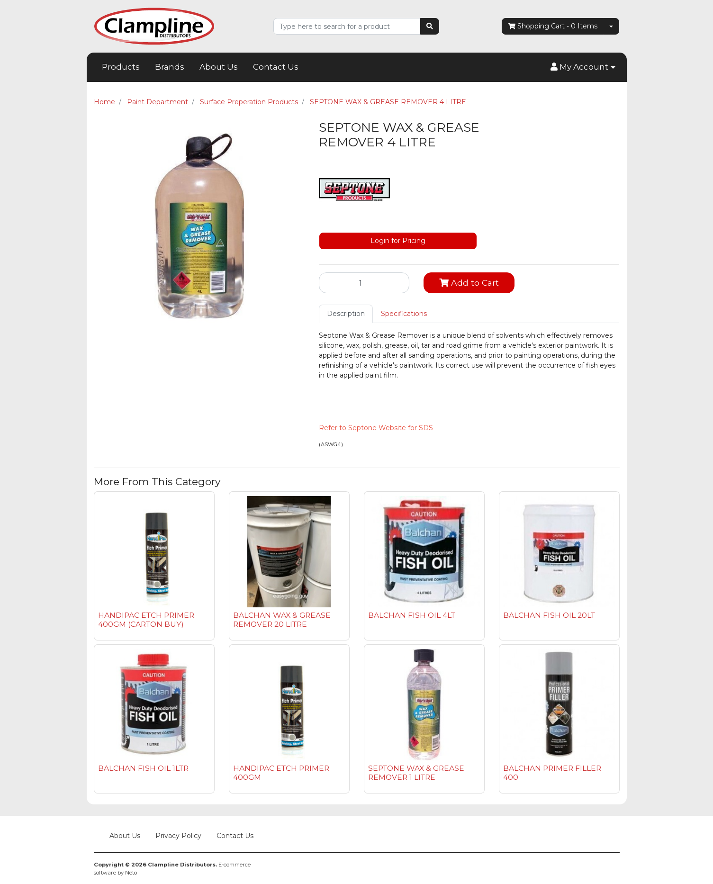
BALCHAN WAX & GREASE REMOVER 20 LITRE (282, 620)
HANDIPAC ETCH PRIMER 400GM (281, 773)
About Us (218, 67)
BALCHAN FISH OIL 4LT (411, 615)
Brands (169, 67)
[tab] (346, 314)
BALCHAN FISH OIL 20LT (549, 615)
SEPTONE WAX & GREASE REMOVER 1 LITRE (416, 773)
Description (346, 313)
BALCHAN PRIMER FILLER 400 (552, 773)
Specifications (404, 313)
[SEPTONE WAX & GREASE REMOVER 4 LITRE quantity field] (364, 282)
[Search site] (429, 26)
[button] (583, 67)
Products (121, 67)
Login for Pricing (397, 240)
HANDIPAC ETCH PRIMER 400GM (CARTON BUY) (146, 620)
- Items (552, 26)
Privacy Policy (178, 835)
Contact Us (275, 67)
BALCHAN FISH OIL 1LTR (143, 768)
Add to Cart (469, 283)
